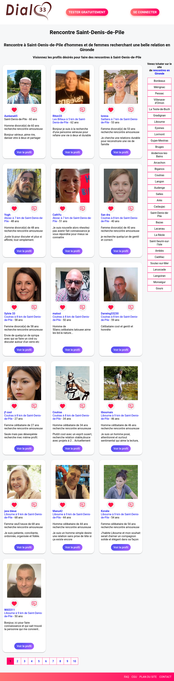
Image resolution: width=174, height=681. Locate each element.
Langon (159, 181)
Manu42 (58, 511)
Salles (159, 194)
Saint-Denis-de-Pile (159, 214)
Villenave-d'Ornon (159, 101)
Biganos (159, 169)
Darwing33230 (110, 313)
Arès (159, 200)
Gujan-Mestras (159, 140)
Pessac (159, 93)
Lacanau (159, 228)
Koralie (105, 511)
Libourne (159, 121)
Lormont (159, 134)
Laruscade (159, 269)
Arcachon (159, 162)
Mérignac (159, 87)
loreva (104, 116)
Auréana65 (11, 116)
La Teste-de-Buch (159, 109)
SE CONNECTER (145, 12)
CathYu (57, 214)
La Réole (159, 235)
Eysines (159, 128)
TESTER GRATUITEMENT (87, 12)
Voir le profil (24, 152)
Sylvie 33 (9, 313)
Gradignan (159, 115)
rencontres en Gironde (161, 72)
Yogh (7, 214)
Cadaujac (159, 206)
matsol (57, 313)
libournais (107, 412)
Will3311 (9, 609)
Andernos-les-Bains (159, 155)
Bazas (159, 222)
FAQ (126, 676)
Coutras (57, 412)
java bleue (10, 511)
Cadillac (159, 257)
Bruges (159, 146)
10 (74, 661)
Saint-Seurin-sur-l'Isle (159, 243)
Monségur (159, 282)
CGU (134, 676)
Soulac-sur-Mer (159, 263)
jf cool (8, 412)
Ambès (159, 250)
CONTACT (165, 676)
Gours (159, 288)
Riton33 (57, 116)
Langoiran (159, 275)
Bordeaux (159, 80)
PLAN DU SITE (148, 676)
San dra (105, 214)
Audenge (159, 187)
